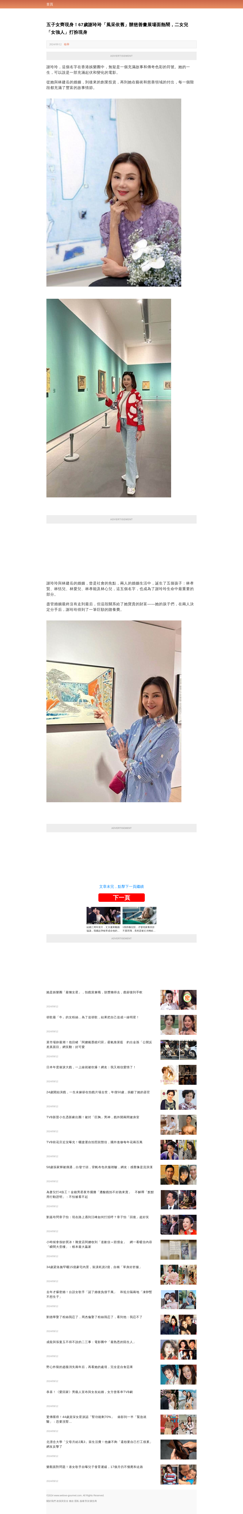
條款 (71, 1501)
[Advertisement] (121, 547)
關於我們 (51, 1501)
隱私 (76, 1501)
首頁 (49, 4)
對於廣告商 (91, 1501)
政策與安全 (62, 1501)
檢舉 (66, 44)
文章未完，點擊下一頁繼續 (121, 886)
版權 (82, 1501)
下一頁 (121, 897)
